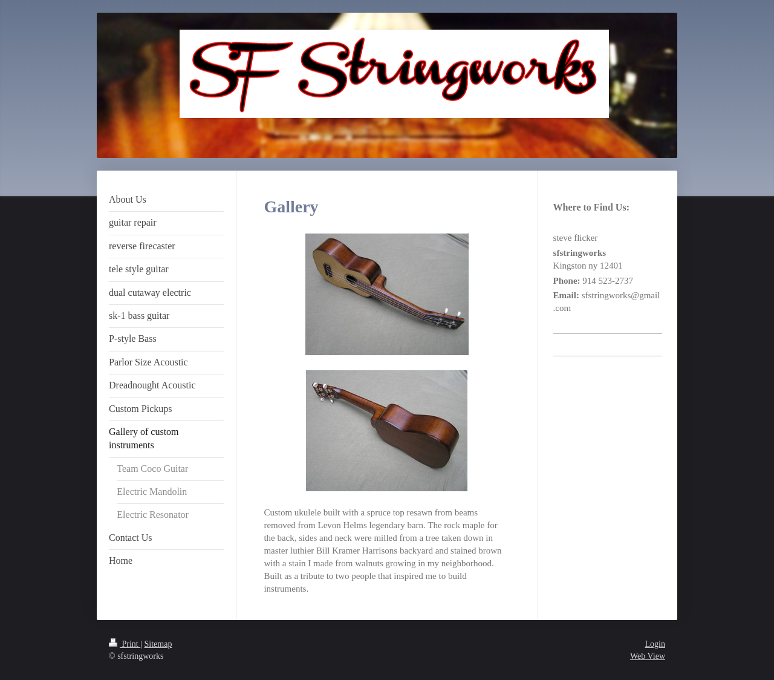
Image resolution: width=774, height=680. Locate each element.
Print (124, 644)
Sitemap (158, 644)
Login (655, 644)
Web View (647, 656)
